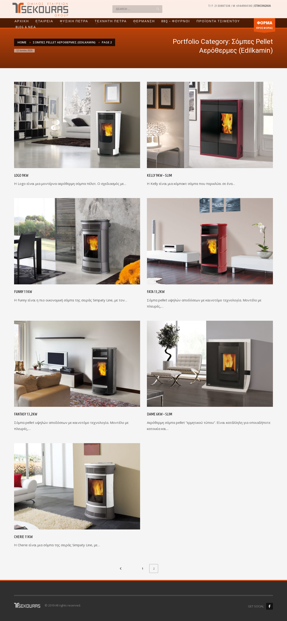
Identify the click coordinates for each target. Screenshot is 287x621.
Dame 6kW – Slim (159, 414)
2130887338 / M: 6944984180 (233, 5)
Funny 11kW (23, 292)
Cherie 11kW (23, 537)
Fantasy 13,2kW (25, 414)
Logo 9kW (21, 175)
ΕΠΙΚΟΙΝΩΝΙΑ (262, 5)
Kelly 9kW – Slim (159, 175)
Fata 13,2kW (156, 292)
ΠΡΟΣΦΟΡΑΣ (264, 26)
